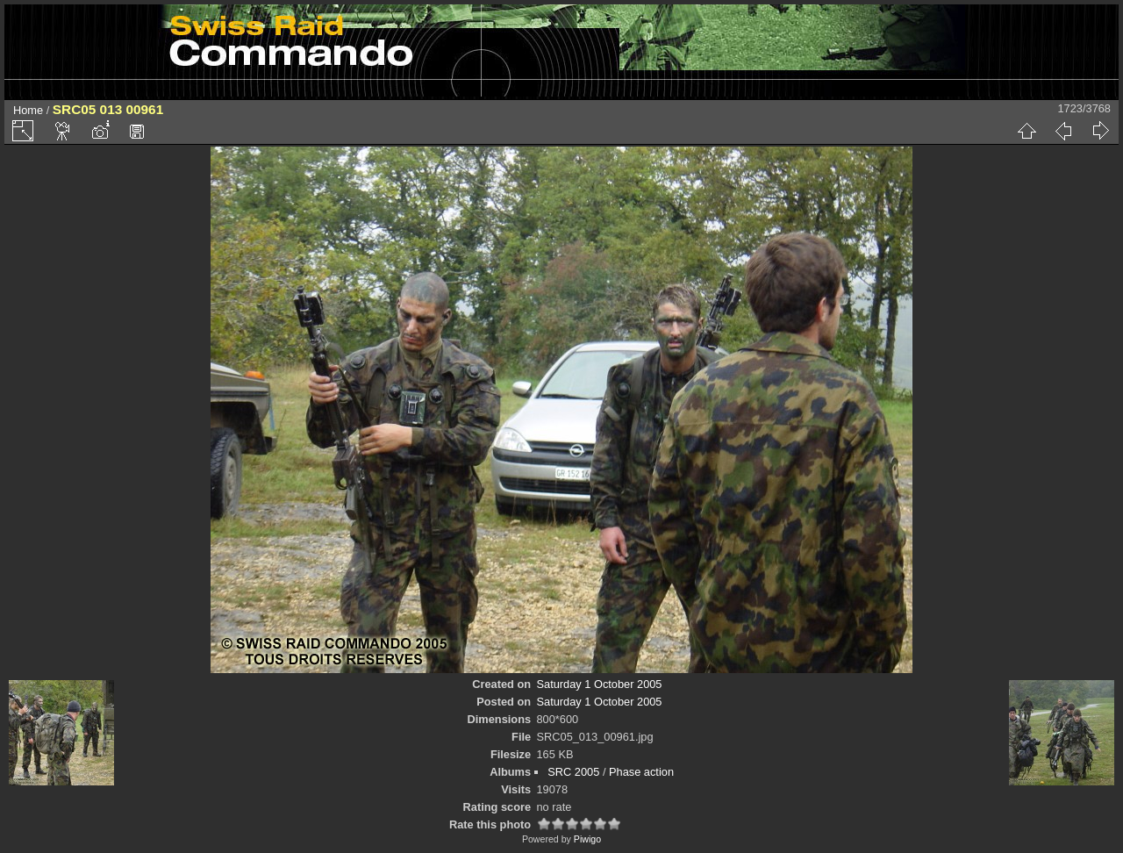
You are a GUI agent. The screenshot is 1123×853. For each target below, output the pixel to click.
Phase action (641, 771)
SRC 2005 (573, 771)
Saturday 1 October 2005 (599, 684)
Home (28, 110)
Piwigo (587, 839)
